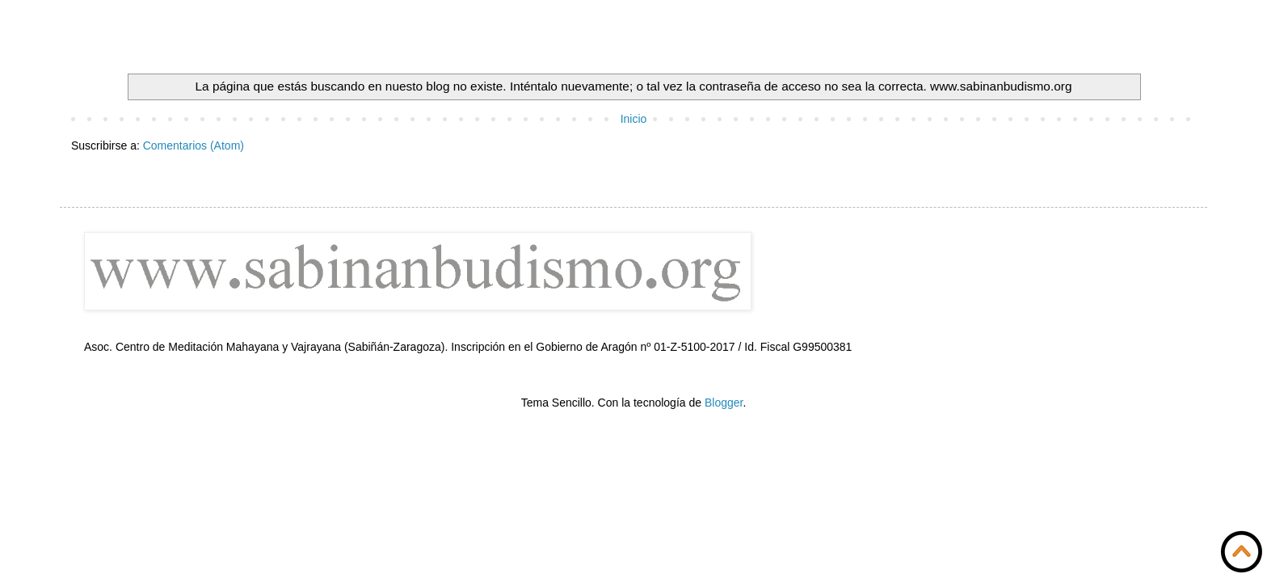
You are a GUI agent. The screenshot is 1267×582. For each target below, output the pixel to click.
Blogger (724, 402)
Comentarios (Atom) (193, 145)
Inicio (634, 118)
